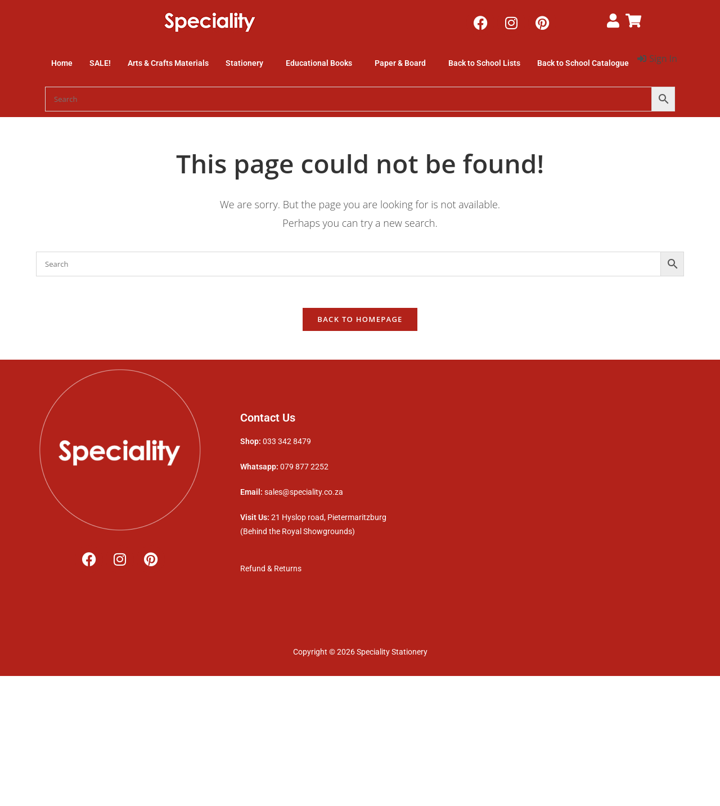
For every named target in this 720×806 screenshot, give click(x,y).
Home (62, 63)
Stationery (244, 63)
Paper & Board (400, 63)
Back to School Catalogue (583, 63)
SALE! (100, 63)
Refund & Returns (271, 571)
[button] (247, 63)
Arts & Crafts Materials (168, 63)
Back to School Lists (484, 63)
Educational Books (319, 63)
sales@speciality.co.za (303, 495)
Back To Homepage (359, 322)
